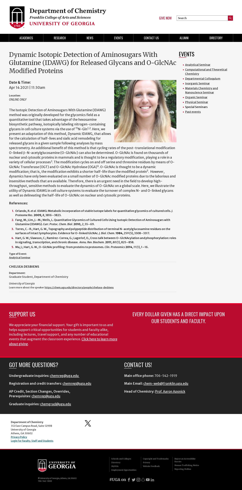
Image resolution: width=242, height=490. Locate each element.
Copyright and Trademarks (156, 459)
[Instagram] (138, 480)
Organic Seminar (196, 97)
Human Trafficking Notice (187, 465)
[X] (133, 480)
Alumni (184, 38)
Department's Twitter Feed (88, 423)
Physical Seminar (196, 102)
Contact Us (151, 38)
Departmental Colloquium (202, 78)
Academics (26, 38)
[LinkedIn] (152, 480)
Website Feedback (151, 466)
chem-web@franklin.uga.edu (165, 384)
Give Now (165, 18)
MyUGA (114, 466)
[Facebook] (129, 480)
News (90, 38)
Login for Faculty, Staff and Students (32, 440)
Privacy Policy (19, 437)
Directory (216, 38)
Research (60, 38)
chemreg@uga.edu (64, 376)
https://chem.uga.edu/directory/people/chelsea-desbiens (79, 287)
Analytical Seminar (19, 257)
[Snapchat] (143, 480)
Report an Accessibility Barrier (185, 460)
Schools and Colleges (121, 459)
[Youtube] (148, 480)
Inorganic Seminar (197, 83)
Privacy (146, 462)
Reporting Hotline (183, 469)
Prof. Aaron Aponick (170, 392)
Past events (193, 112)
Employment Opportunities (123, 470)
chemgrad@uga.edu (55, 404)
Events (118, 38)
